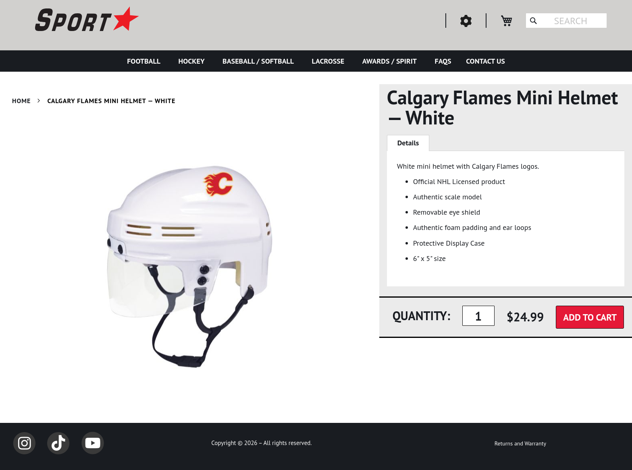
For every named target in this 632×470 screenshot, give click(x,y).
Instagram (24, 443)
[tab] (408, 143)
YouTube (93, 443)
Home (21, 101)
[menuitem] (145, 61)
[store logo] (85, 20)
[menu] (316, 61)
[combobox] (566, 20)
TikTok (58, 443)
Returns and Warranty (520, 443)
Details (408, 142)
